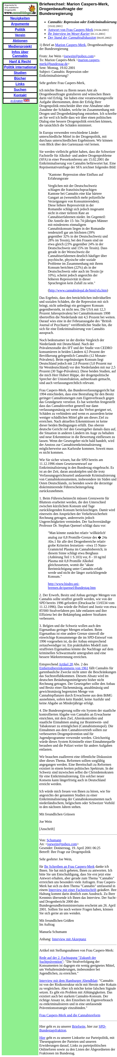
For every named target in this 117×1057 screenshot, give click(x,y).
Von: (43, 840)
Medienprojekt (20, 46)
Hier (42, 1037)
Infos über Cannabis (20, 54)
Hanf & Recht (20, 61)
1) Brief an (47, 45)
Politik (20, 29)
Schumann (54, 840)
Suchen (20, 89)
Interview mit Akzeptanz (69, 939)
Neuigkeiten (20, 18)
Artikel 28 (66, 664)
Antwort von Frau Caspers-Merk (70, 30)
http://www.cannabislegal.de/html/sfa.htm (78, 290)
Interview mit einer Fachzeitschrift (72, 890)
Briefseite (78, 1026)
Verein (20, 35)
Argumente (20, 24)
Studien (20, 73)
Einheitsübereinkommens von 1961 (63, 668)
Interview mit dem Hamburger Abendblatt (68, 980)
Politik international (20, 67)
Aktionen (20, 41)
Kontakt (20, 95)
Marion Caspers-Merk (70, 45)
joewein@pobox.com (79, 56)
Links (20, 84)
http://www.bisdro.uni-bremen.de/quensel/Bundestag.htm (72, 586)
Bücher (20, 78)
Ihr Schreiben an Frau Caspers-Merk (69, 866)
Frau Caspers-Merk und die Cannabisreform (69, 1015)
